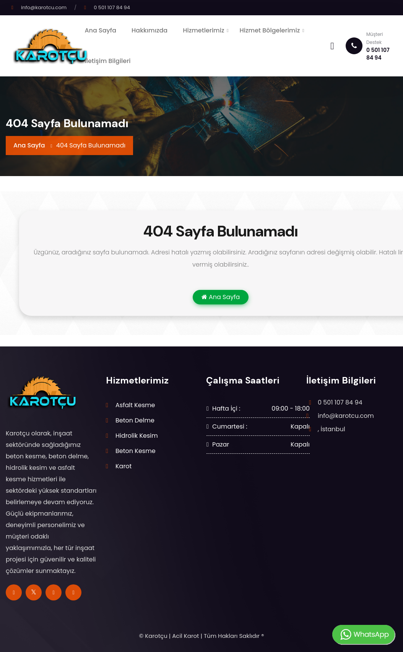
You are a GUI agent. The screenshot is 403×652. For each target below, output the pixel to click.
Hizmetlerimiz (203, 30)
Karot (123, 466)
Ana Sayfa (100, 30)
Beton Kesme (135, 451)
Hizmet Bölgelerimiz (270, 30)
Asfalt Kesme (135, 405)
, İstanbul (331, 429)
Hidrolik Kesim (136, 435)
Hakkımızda (149, 30)
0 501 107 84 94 (112, 7)
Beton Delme (134, 420)
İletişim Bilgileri (107, 61)
